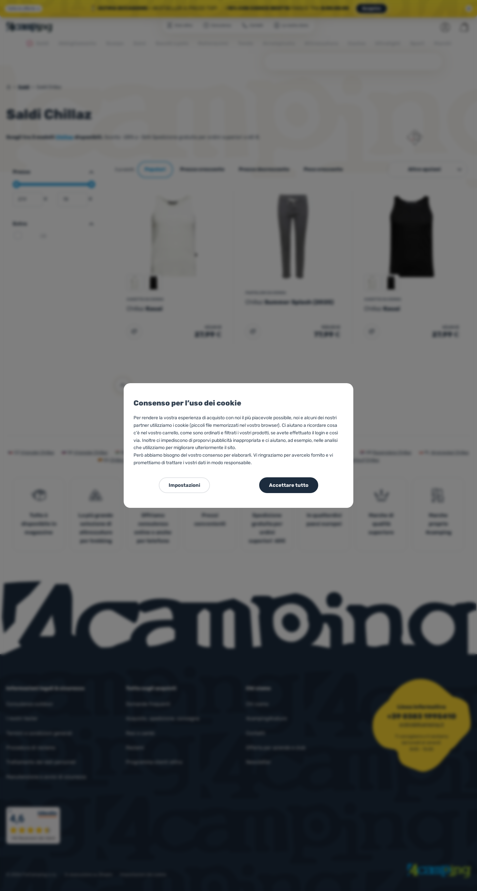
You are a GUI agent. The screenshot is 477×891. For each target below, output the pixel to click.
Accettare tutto (288, 485)
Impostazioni (184, 485)
